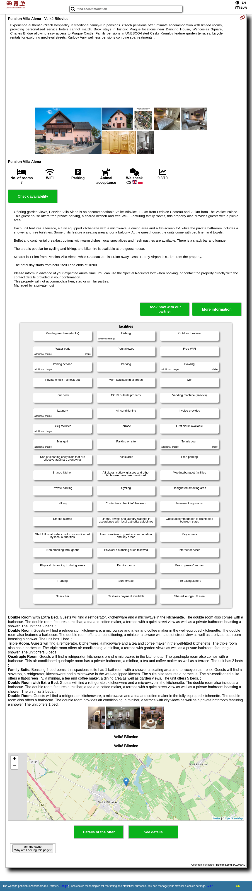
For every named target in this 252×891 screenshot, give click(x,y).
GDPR (211, 886)
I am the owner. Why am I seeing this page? (32, 848)
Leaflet (216, 818)
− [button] (14, 765)
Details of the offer (99, 832)
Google (63, 886)
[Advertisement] (126, 73)
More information (217, 309)
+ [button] (14, 759)
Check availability (33, 196)
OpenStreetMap (234, 818)
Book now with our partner (164, 309)
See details (153, 832)
